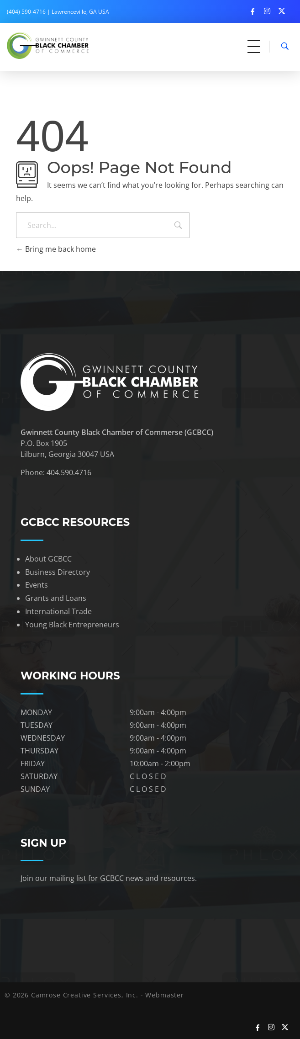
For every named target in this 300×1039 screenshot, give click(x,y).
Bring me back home (56, 249)
